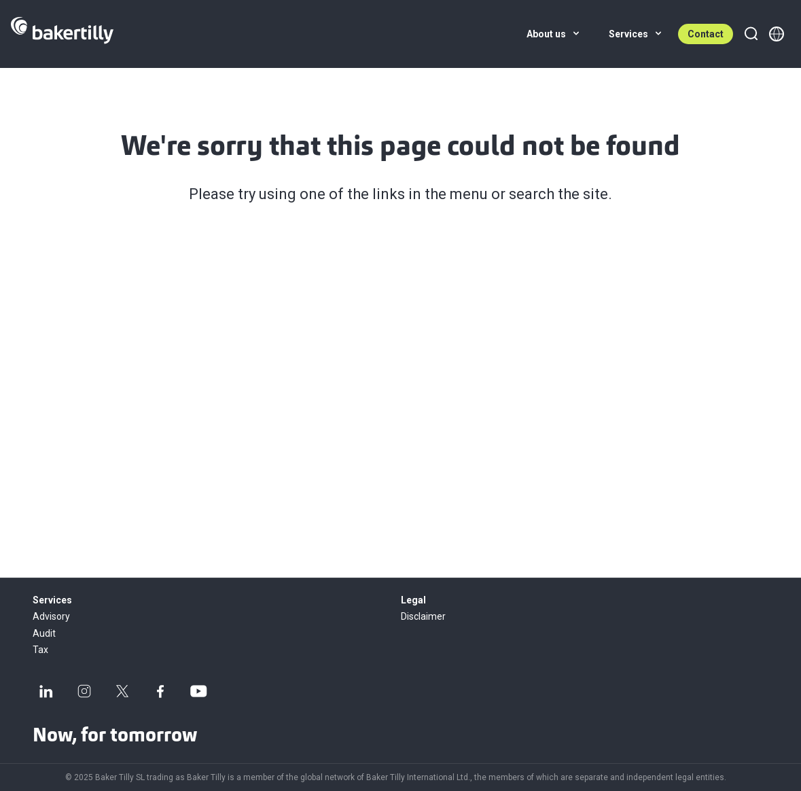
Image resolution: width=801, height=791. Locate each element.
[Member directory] (776, 34)
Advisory (51, 616)
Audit (44, 633)
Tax (40, 649)
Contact (706, 34)
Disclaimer (423, 616)
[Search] (751, 34)
